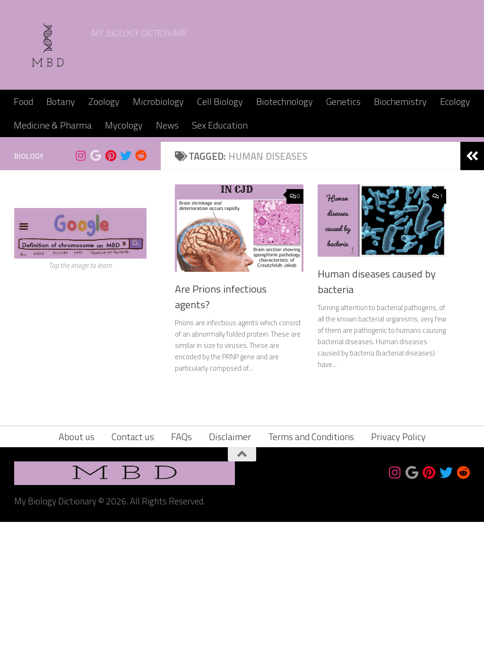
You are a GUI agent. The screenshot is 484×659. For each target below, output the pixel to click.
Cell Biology (220, 101)
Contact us (133, 573)
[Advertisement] (242, 208)
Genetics (343, 101)
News (167, 125)
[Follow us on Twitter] (125, 292)
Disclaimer (230, 573)
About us (77, 573)
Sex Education (220, 125)
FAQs (181, 573)
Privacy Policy (398, 573)
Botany (60, 101)
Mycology (124, 125)
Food (23, 101)
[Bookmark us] (95, 292)
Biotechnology (284, 101)
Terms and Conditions (311, 573)
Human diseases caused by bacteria (377, 418)
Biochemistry (400, 101)
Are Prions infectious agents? (221, 434)
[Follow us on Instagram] (80, 292)
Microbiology (158, 101)
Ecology (455, 101)
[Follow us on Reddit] (141, 292)
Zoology (104, 101)
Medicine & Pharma (53, 125)
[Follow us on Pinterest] (110, 292)
